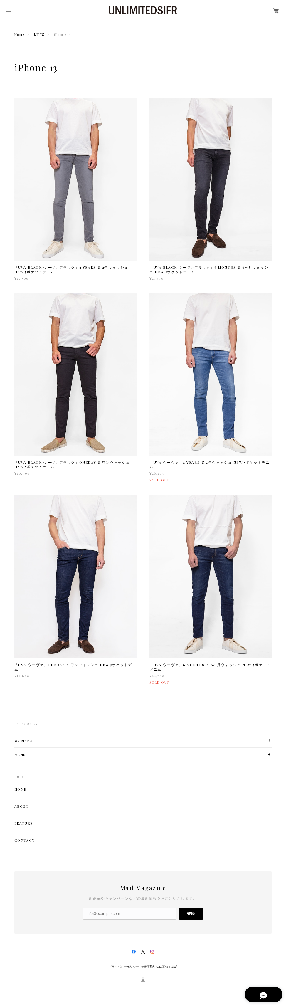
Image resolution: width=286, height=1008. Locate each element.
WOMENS (23, 740)
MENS (39, 34)
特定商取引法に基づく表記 (159, 966)
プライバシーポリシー (124, 966)
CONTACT (24, 840)
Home (19, 34)
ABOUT (21, 806)
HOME (20, 789)
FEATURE (23, 823)
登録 (191, 913)
